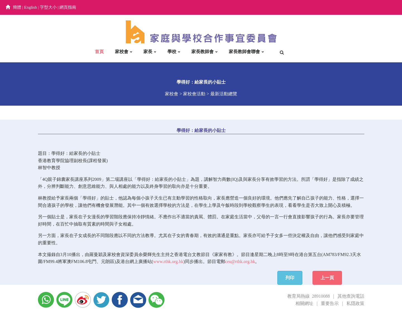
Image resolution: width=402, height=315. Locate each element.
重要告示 (330, 303)
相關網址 (304, 303)
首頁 (99, 51)
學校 (171, 51)
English (30, 7)
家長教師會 (202, 51)
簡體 (17, 7)
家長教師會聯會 (244, 51)
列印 (289, 277)
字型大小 (48, 7)
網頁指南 (67, 7)
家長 (147, 51)
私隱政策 (355, 303)
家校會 (121, 51)
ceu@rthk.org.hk (240, 261)
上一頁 (327, 277)
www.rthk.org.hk (168, 261)
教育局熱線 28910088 (308, 296)
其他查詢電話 (351, 296)
